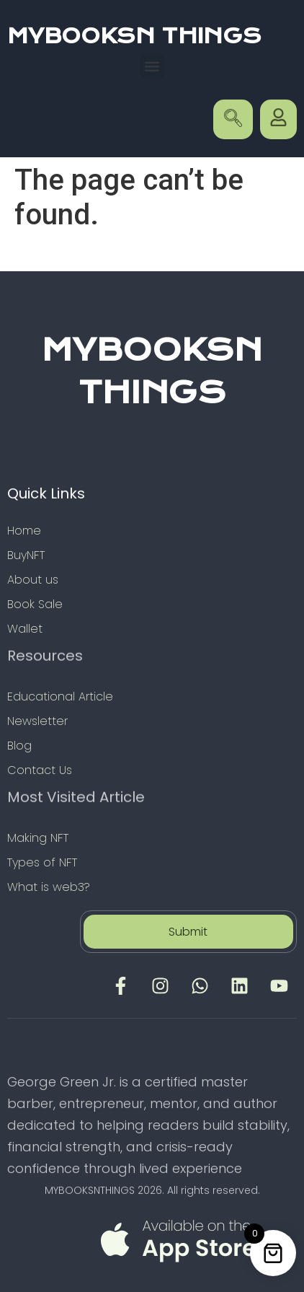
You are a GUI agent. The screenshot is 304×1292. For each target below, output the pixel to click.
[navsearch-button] (233, 119)
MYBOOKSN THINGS (134, 36)
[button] (152, 66)
